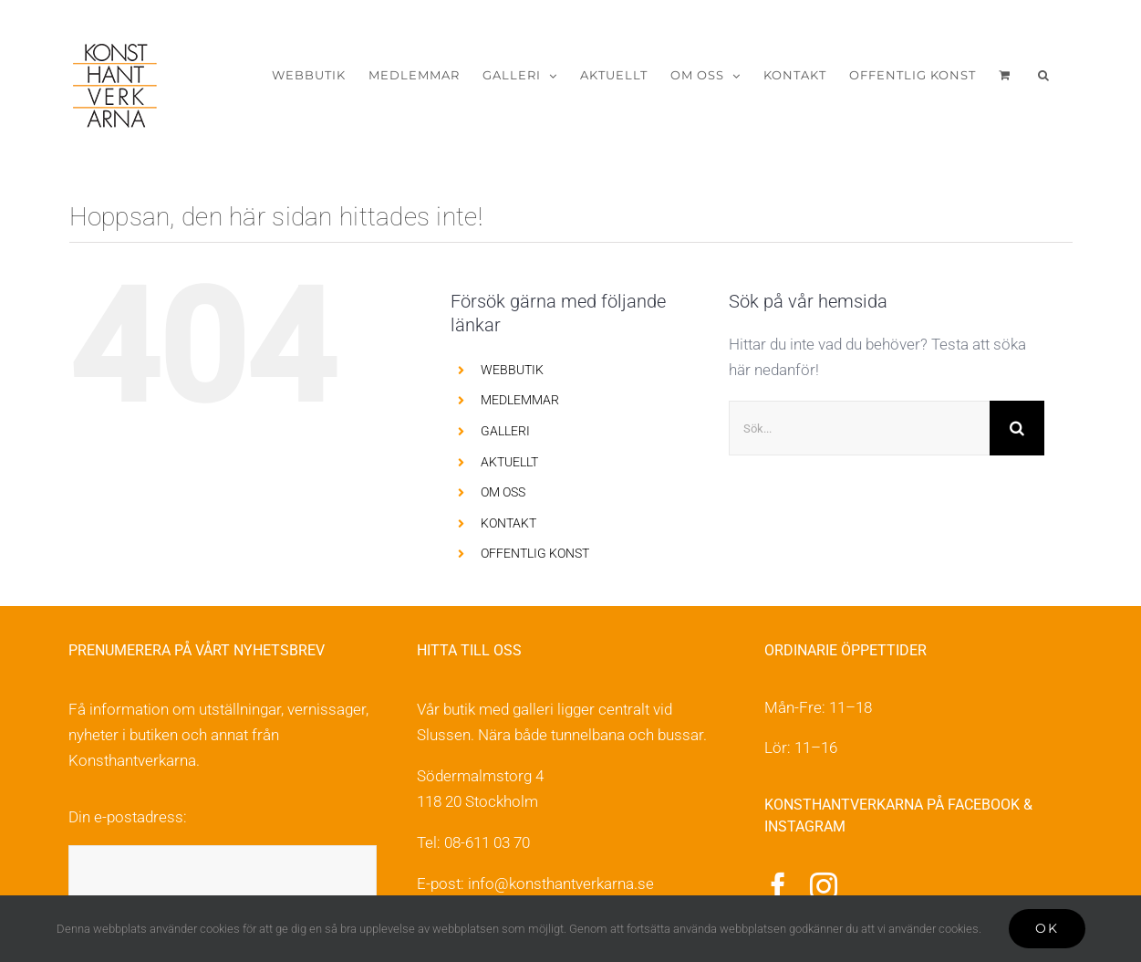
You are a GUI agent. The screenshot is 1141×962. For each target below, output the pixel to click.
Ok (1047, 928)
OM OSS (503, 492)
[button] (1044, 75)
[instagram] (823, 886)
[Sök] (1017, 428)
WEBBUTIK (512, 369)
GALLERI (505, 430)
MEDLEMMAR (520, 399)
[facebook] (778, 886)
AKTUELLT (509, 462)
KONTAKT (508, 523)
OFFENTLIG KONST (535, 553)
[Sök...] (860, 428)
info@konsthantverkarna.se (561, 883)
